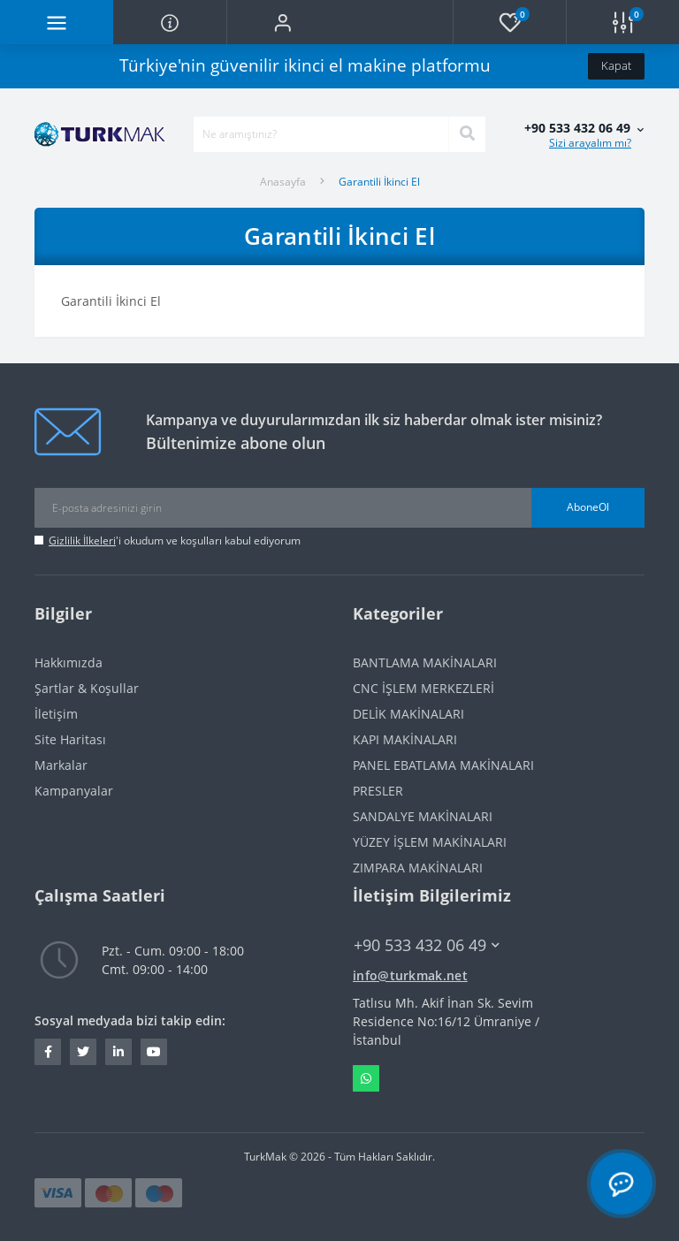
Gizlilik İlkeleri (82, 540)
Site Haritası (70, 739)
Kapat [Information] (616, 65)
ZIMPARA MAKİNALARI (418, 867)
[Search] (466, 134)
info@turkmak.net (410, 975)
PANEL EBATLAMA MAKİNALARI (443, 765)
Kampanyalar (73, 790)
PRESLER (378, 790)
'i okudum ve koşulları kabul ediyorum (175, 540)
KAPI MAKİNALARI (405, 739)
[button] (283, 22)
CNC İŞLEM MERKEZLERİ (423, 688)
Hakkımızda (68, 662)
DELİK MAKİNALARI (408, 713)
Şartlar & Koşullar (86, 688)
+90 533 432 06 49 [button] (427, 945)
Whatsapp (366, 1078)
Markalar (61, 765)
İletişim (56, 713)
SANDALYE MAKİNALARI (422, 816)
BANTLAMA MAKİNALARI (425, 662)
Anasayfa (283, 181)
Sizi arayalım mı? (590, 142)
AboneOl (588, 506)
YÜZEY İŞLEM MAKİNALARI (430, 842)
